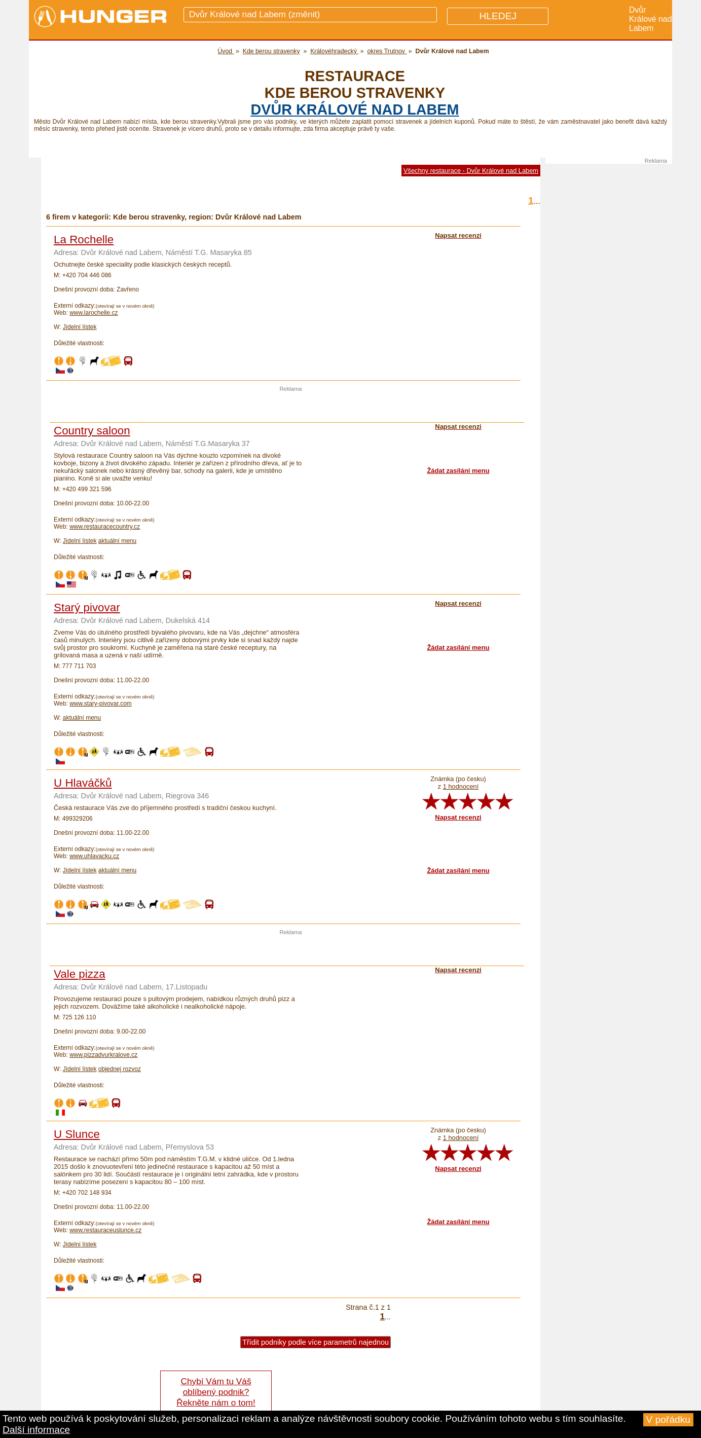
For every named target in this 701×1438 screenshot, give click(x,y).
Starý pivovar (87, 607)
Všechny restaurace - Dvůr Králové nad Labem (470, 170)
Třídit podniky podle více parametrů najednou (315, 1342)
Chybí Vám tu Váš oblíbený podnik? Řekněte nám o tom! (215, 1392)
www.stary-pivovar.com (100, 703)
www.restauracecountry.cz (104, 526)
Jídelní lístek (80, 326)
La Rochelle (84, 239)
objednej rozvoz (119, 1069)
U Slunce (77, 1134)
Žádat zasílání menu (458, 470)
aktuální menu (117, 540)
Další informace (36, 1429)
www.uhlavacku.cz (94, 856)
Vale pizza (79, 974)
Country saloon (92, 430)
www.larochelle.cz (93, 312)
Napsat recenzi (458, 817)
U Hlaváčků (83, 783)
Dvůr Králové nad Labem (354, 109)
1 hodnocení (460, 786)
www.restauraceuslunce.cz (105, 1230)
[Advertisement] (291, 407)
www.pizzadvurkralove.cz (103, 1054)
